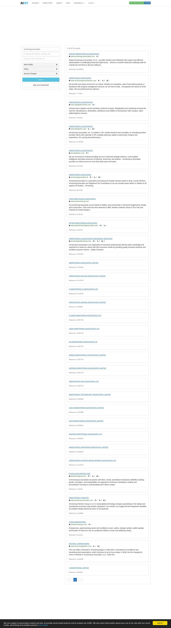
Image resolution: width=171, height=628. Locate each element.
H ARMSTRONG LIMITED (79, 568)
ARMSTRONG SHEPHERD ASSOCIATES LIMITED (88, 447)
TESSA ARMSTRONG (77, 522)
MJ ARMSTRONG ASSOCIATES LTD (83, 342)
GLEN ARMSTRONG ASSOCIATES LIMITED (86, 421)
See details (43, 625)
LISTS (91, 3)
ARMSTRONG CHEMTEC (79, 498)
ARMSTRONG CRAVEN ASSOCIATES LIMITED (87, 302)
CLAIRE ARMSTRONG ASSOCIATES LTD (85, 316)
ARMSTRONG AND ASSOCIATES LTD (84, 381)
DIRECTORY (48, 3)
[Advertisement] (85, 26)
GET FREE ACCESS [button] (137, 3)
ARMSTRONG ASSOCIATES (80, 78)
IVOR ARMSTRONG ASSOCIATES (82, 199)
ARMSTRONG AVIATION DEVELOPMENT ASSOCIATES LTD (92, 460)
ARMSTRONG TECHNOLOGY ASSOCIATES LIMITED (90, 395)
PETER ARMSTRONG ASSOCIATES (83, 223)
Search (41, 80)
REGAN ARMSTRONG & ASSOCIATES (84, 54)
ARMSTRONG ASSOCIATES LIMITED (83, 263)
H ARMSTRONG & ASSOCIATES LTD (83, 289)
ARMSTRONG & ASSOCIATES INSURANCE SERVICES (90, 239)
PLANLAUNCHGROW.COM (79, 474)
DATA (68, 3)
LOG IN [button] (147, 3)
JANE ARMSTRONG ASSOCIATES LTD (84, 329)
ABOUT (59, 3)
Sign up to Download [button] (41, 85)
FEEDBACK (79, 3)
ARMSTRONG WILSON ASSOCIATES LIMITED (87, 276)
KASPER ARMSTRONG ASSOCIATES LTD (85, 434)
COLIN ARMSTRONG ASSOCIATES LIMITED (86, 408)
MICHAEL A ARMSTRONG (79, 544)
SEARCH (35, 3)
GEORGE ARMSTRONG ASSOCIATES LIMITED (87, 368)
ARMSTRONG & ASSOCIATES (81, 102)
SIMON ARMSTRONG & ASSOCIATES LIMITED (87, 355)
